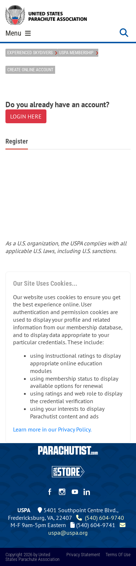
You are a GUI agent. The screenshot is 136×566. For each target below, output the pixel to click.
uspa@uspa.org (87, 528)
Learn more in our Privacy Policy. (52, 429)
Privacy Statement (83, 554)
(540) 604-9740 (100, 517)
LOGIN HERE (26, 116)
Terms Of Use (118, 554)
